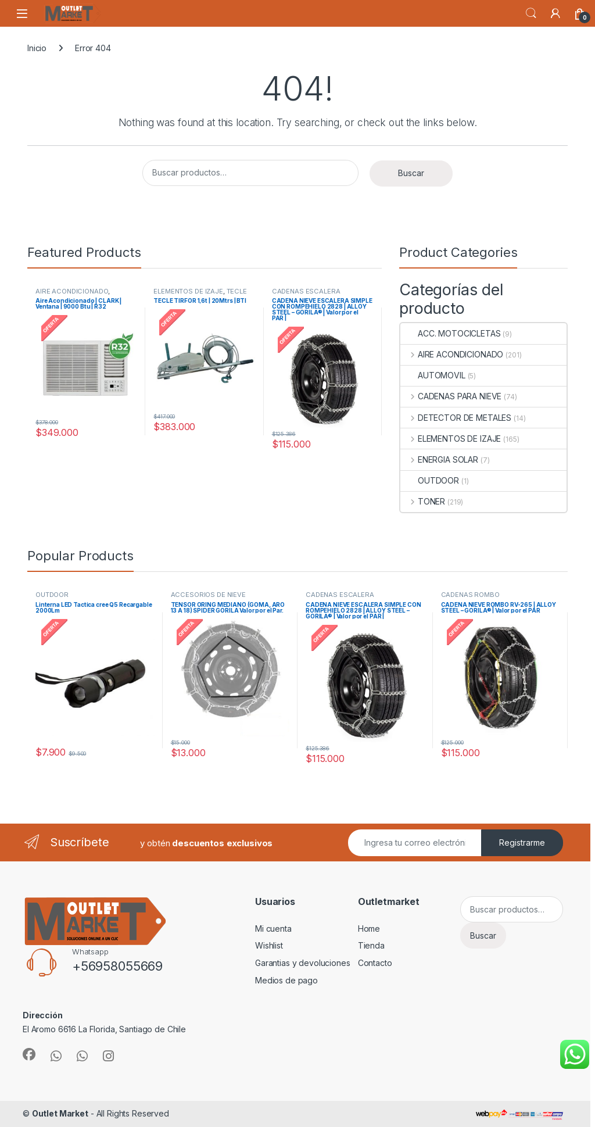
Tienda (371, 945)
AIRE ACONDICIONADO (71, 291)
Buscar (411, 173)
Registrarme (522, 842)
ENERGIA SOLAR (439, 459)
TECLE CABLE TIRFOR (200, 294)
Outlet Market (60, 1113)
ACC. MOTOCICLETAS (450, 333)
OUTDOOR (429, 480)
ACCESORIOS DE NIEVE (208, 595)
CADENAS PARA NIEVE (450, 396)
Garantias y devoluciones (302, 963)
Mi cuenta (273, 928)
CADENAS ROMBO (470, 595)
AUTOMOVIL (432, 375)
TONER (422, 501)
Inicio (36, 48)
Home (369, 928)
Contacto (375, 963)
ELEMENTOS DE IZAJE (188, 291)
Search (531, 13)
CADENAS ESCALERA (306, 291)
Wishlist (269, 945)
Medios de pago (286, 980)
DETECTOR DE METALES (455, 418)
